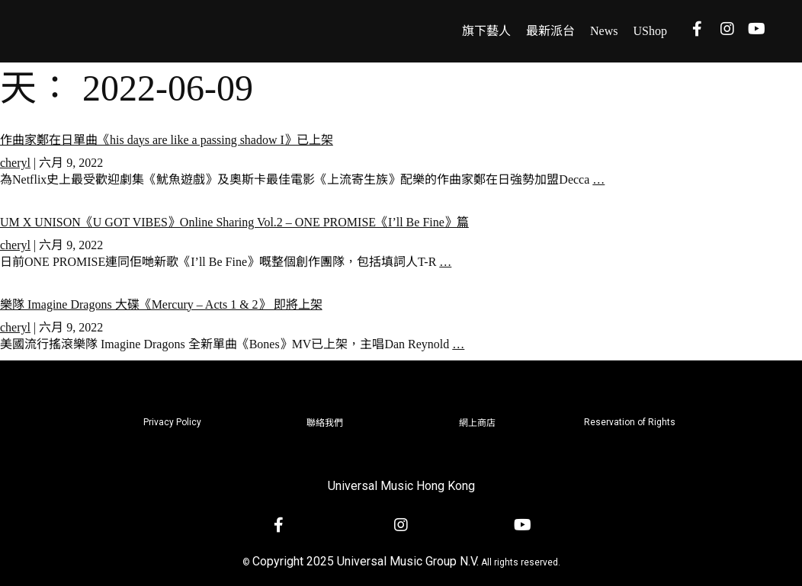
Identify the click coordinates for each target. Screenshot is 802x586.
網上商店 (477, 423)
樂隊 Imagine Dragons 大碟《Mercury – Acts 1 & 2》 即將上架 (161, 304)
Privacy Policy (172, 422)
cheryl (15, 162)
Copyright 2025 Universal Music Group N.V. (365, 561)
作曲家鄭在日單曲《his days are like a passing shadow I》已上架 (166, 139)
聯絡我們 (324, 423)
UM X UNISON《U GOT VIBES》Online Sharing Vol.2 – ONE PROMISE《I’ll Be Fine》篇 (234, 222)
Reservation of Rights (629, 422)
